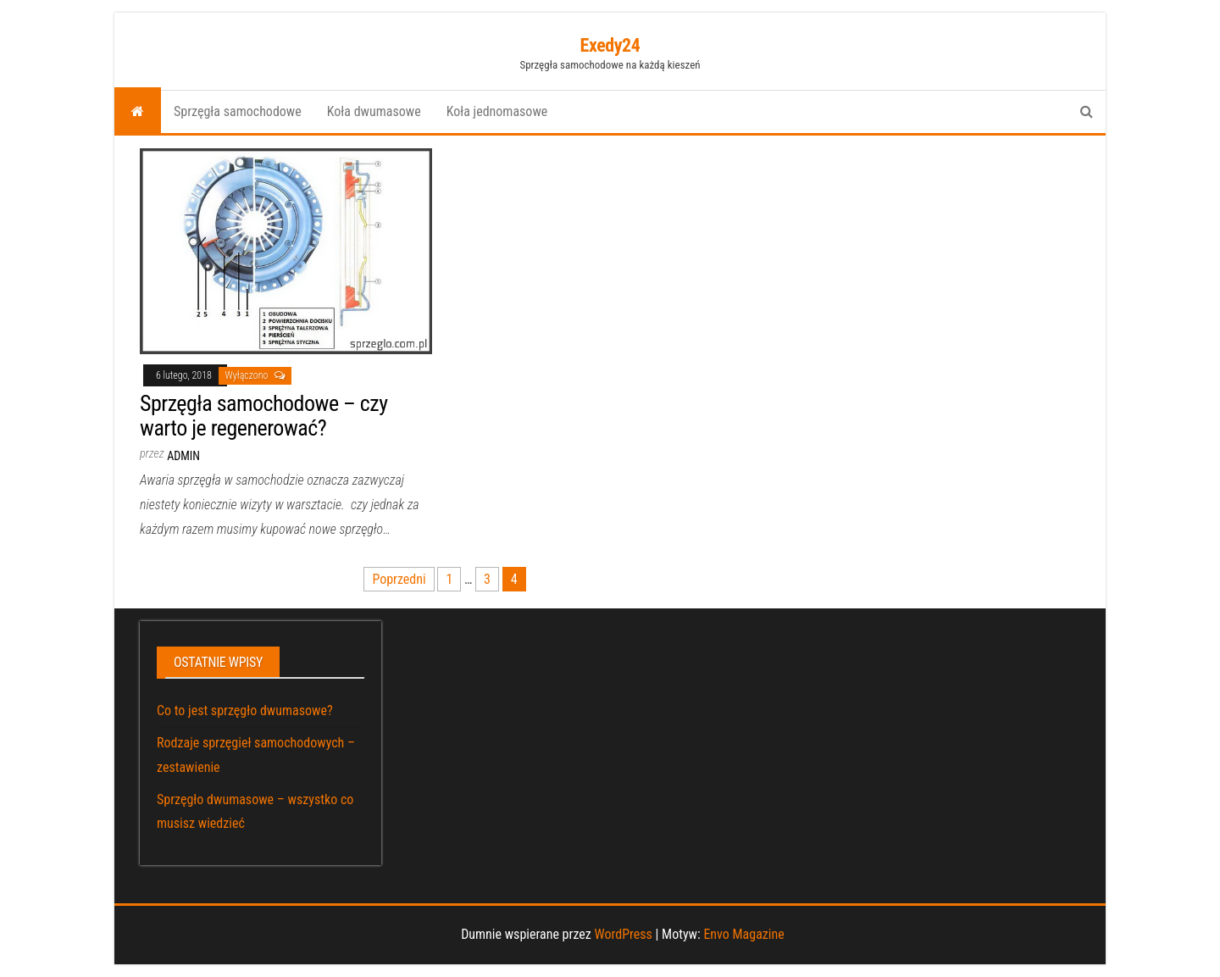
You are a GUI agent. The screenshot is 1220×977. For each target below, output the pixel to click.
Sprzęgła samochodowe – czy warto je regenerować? (264, 416)
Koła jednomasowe (497, 111)
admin (183, 456)
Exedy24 (610, 45)
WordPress (623, 934)
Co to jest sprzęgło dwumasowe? (245, 710)
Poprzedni (398, 579)
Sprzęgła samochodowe (238, 111)
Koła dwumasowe (374, 111)
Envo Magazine (743, 934)
